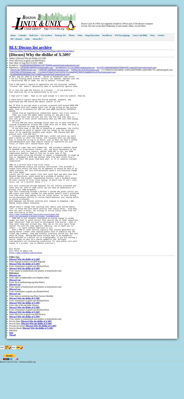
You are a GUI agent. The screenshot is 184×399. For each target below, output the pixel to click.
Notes (152, 35)
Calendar (22, 35)
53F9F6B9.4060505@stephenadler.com (36, 67)
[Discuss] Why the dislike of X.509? (24, 295)
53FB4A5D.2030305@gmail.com (85, 70)
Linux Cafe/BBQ (140, 35)
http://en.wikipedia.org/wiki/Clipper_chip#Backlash (34, 244)
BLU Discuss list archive (30, 47)
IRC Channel (16, 39)
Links (27, 39)
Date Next (23, 51)
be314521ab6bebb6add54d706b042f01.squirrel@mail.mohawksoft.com (126, 67)
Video (79, 35)
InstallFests (107, 35)
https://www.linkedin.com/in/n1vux (25, 288)
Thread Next (46, 51)
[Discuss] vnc (15, 311)
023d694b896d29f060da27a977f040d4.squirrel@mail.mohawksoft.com (49, 65)
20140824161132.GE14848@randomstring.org (75, 67)
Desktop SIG (60, 35)
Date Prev (14, 51)
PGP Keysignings (122, 35)
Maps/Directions (92, 35)
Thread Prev (34, 51)
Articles (161, 35)
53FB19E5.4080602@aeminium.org (53, 70)
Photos (72, 35)
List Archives (46, 35)
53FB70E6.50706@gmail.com (22, 72)
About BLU (37, 39)
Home (13, 35)
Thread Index (67, 51)
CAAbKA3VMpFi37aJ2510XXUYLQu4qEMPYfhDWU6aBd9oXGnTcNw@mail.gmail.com (76, 72)
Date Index (56, 51)
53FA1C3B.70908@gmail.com (23, 70)
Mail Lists (33, 35)
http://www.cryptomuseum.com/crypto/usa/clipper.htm (34, 242)
